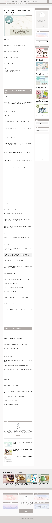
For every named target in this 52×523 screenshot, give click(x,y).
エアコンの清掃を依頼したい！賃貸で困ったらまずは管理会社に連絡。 (22, 457)
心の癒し (16, 1)
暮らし (13, 1)
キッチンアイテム (46, 62)
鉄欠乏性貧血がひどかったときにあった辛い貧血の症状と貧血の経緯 (42, 60)
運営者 (33, 1)
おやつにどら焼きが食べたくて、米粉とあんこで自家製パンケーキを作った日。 (8, 484)
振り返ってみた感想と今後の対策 (10, 71)
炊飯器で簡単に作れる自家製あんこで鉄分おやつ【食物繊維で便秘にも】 (22, 450)
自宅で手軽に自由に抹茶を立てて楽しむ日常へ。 (43, 484)
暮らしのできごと (16, 14)
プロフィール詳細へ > (42, 26)
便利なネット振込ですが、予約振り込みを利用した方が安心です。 (14, 70)
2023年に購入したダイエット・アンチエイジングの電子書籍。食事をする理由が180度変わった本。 (42, 101)
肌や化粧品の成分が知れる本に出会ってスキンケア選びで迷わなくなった (42, 88)
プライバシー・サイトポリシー (22, 518)
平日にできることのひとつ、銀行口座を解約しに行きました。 (31, 484)
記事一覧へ (18, 435)
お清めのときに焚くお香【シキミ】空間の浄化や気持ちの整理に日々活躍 (42, 115)
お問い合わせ (37, 1)
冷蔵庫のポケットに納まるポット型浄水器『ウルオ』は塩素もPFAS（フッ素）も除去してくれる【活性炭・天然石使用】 (42, 73)
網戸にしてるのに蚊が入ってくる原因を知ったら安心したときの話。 (22, 443)
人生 (28, 1)
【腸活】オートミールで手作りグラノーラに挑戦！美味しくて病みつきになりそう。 (20, 484)
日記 (30, 1)
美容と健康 (25, 1)
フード (47, 90)
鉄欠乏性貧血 (20, 1)
